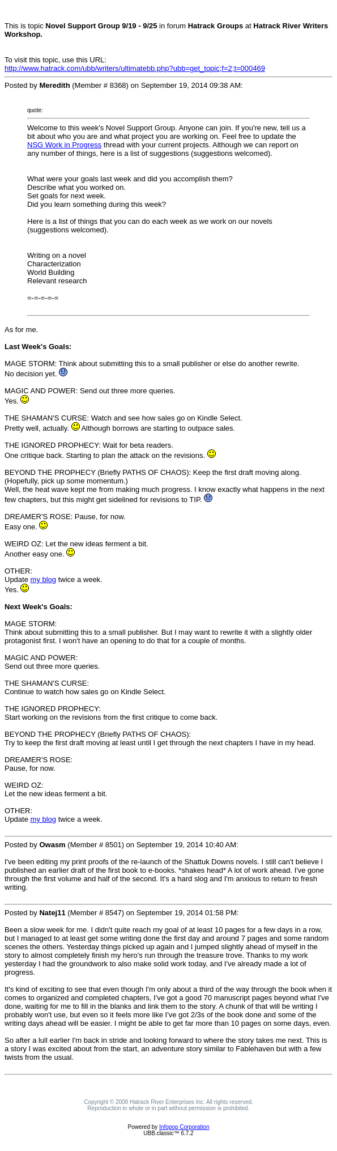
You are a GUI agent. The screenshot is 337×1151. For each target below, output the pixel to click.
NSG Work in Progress (64, 145)
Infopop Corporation (184, 1127)
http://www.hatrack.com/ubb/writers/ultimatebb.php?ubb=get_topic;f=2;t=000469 (135, 68)
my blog (44, 579)
